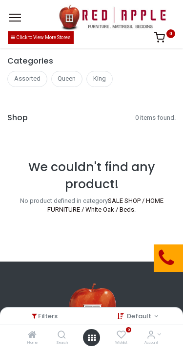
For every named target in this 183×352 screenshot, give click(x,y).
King (99, 78)
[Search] (61, 335)
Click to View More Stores (41, 37)
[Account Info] (151, 335)
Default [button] (140, 316)
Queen (67, 78)
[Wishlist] (121, 335)
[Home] (32, 335)
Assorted (27, 78)
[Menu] (15, 17)
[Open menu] (92, 338)
